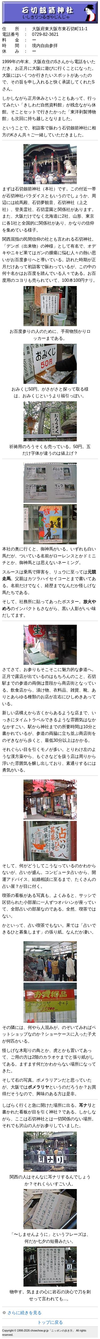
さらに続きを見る (24, 1312)
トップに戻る (50, 1322)
